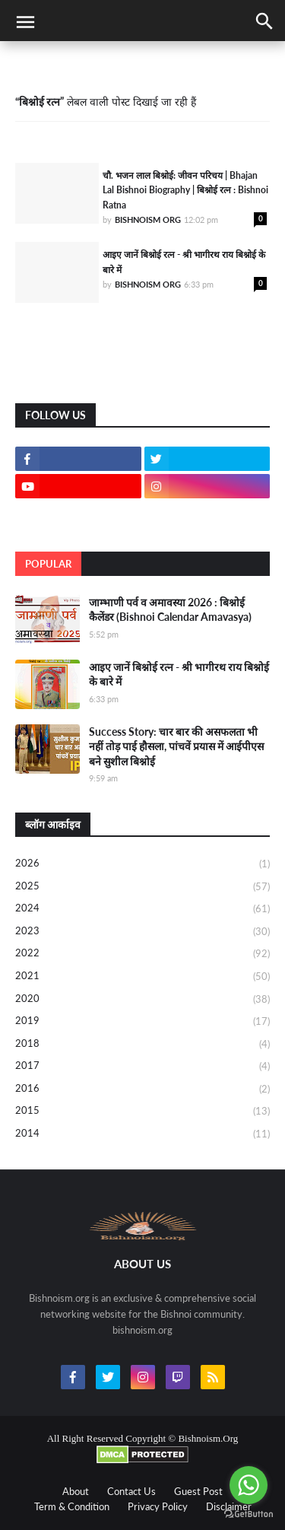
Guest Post (198, 1491)
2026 (142, 864)
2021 (142, 976)
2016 (142, 1089)
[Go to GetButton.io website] (248, 1514)
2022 (142, 954)
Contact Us (131, 1491)
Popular (48, 564)
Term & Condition (71, 1506)
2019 (142, 1021)
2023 (142, 932)
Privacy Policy (158, 1506)
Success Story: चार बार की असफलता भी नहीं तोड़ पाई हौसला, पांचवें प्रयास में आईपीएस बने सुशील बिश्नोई (176, 746)
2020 (142, 999)
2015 (142, 1111)
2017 (142, 1066)
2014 (142, 1134)
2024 (142, 909)
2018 (142, 1044)
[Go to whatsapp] (249, 1485)
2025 (142, 887)
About (75, 1491)
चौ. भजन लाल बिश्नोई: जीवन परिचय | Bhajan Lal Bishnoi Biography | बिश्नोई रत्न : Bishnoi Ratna (185, 190)
